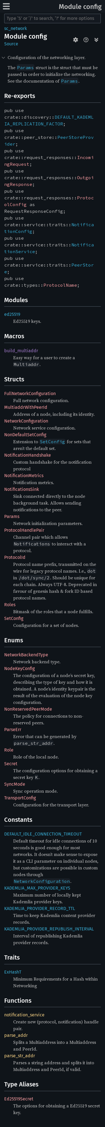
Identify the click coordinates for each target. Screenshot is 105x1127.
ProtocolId (14, 557)
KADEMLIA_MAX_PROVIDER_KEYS (37, 888)
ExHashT (12, 972)
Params (11, 516)
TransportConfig (20, 798)
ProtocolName (60, 285)
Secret (10, 763)
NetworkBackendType (26, 654)
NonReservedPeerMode (28, 709)
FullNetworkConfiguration (30, 393)
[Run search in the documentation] (52, 18)
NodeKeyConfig (19, 668)
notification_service (24, 1015)
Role (8, 750)
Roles (9, 604)
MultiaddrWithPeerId (25, 407)
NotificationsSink (21, 489)
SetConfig (13, 618)
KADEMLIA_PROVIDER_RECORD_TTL (39, 908)
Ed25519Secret (18, 1099)
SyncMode (14, 784)
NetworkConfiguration (26, 421)
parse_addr (16, 1035)
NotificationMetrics (23, 475)
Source (11, 43)
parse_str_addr (19, 1055)
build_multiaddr (21, 350)
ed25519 (12, 314)
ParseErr (12, 729)
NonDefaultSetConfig (25, 434)
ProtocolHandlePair (24, 530)
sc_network (15, 28)
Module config (80, 7)
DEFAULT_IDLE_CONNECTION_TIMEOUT (43, 834)
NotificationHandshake (27, 455)
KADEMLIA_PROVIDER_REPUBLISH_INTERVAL (49, 929)
